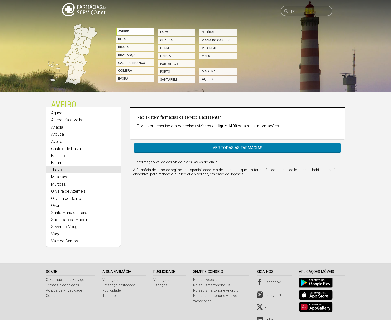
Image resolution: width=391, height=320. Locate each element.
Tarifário (109, 296)
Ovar (55, 205)
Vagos (57, 234)
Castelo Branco (131, 63)
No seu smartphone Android (217, 290)
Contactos (54, 296)
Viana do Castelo (216, 40)
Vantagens (111, 280)
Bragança (127, 55)
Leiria (164, 48)
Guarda (166, 40)
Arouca (57, 134)
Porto (165, 71)
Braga (123, 47)
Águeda (58, 113)
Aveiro (123, 31)
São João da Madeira (70, 219)
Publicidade (112, 290)
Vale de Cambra (65, 241)
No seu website (207, 280)
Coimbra (125, 70)
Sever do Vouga (65, 226)
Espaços (161, 285)
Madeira (209, 71)
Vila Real (209, 48)
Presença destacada (119, 285)
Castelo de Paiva (66, 148)
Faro (164, 32)
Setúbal (208, 32)
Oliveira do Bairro (66, 198)
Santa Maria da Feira (69, 212)
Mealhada (59, 177)
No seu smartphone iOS (214, 285)
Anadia (57, 127)
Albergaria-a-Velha (67, 120)
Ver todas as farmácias (237, 147)
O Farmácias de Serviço (65, 280)
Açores (208, 79)
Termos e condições (62, 285)
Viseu (206, 56)
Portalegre (170, 64)
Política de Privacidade (64, 290)
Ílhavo (56, 169)
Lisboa (165, 56)
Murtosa (58, 184)
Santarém (168, 79)
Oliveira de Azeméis (68, 191)
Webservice (204, 301)
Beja (122, 39)
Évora (123, 78)
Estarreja (59, 162)
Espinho (58, 155)
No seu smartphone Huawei (217, 296)
